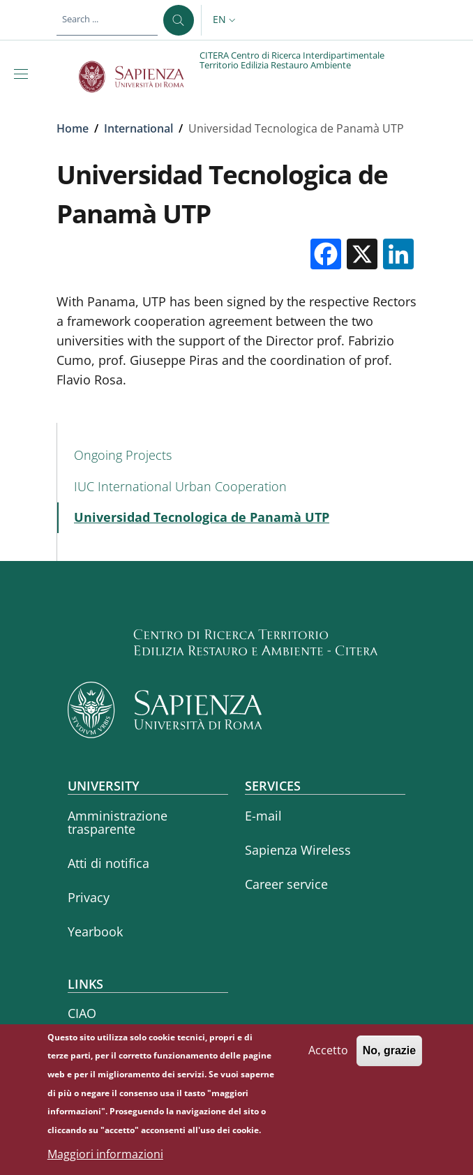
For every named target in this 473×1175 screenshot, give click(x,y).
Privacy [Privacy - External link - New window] (89, 897)
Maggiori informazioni (105, 1157)
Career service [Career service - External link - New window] (286, 884)
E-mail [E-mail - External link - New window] (263, 815)
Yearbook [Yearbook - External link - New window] (95, 931)
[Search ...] (178, 20)
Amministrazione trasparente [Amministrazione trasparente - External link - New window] (117, 822)
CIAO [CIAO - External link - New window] (82, 1013)
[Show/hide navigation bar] (23, 74)
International (138, 128)
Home (73, 128)
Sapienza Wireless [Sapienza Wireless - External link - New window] (298, 849)
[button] (226, 20)
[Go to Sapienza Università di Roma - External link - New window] (139, 76)
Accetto (328, 1053)
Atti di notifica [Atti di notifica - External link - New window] (108, 863)
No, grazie (389, 1054)
